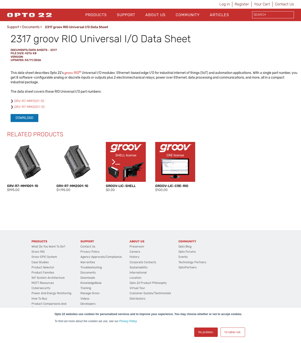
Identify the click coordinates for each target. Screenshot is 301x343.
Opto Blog (184, 246)
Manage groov (90, 293)
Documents (31, 27)
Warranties (87, 262)
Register (242, 4)
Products (96, 15)
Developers (87, 303)
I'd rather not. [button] (233, 332)
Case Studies (40, 262)
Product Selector (43, 267)
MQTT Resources (43, 283)
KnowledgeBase (91, 283)
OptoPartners (187, 267)
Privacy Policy (128, 321)
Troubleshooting (91, 267)
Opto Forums (187, 251)
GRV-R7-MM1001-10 (29, 101)
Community (188, 15)
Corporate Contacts (143, 262)
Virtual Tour (137, 288)
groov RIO (38, 251)
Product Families (43, 272)
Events (183, 257)
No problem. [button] (206, 332)
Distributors (137, 298)
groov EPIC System (44, 257)
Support (126, 15)
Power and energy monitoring (51, 293)
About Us (155, 15)
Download (24, 118)
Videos (84, 298)
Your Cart (262, 4)
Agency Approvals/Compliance (101, 257)
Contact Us (284, 4)
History (134, 257)
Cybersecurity (41, 288)
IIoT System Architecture (48, 277)
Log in (224, 4)
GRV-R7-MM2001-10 (29, 107)
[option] (27, 167)
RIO (72, 73)
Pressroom (137, 246)
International (138, 272)
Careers (135, 251)
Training (85, 288)
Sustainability (139, 267)
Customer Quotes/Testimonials (150, 293)
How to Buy (39, 298)
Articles (219, 15)
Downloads (87, 277)
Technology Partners (192, 262)
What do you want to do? (48, 246)
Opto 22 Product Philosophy (148, 283)
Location (135, 277)
